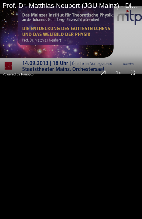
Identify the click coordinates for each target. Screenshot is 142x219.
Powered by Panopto (17, 74)
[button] (103, 72)
